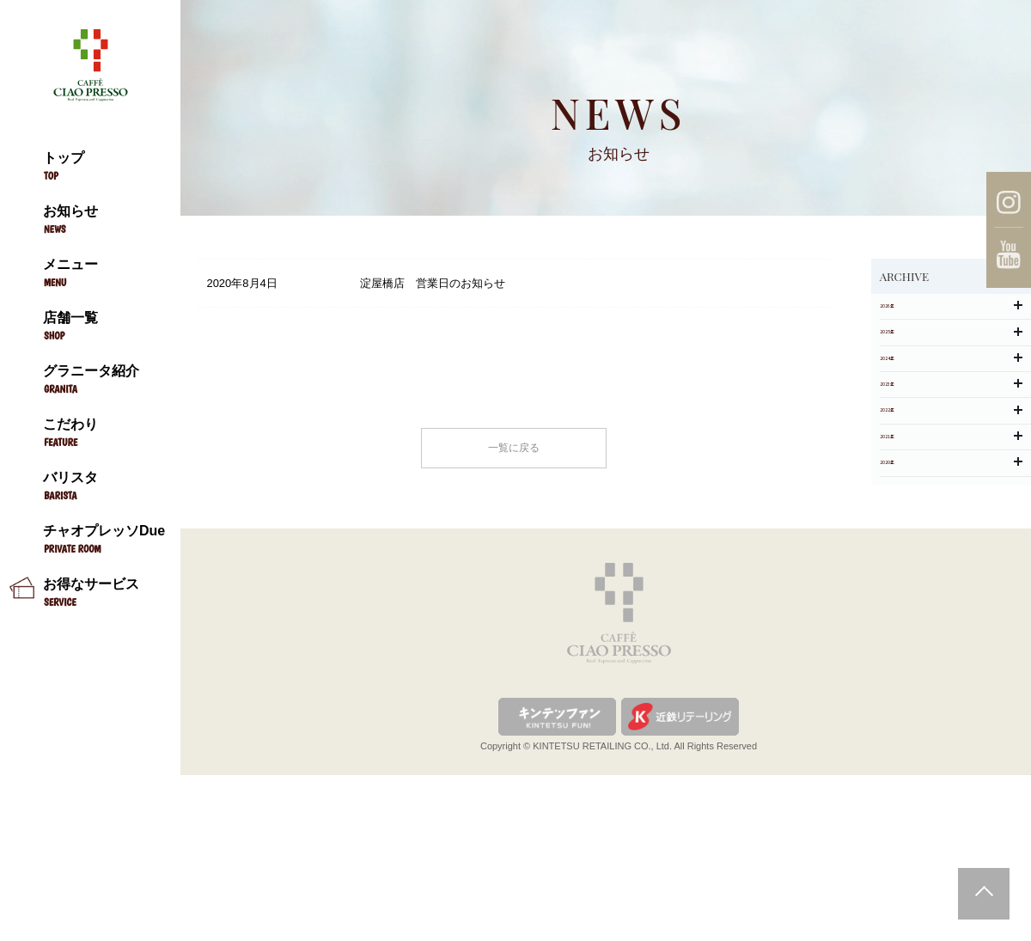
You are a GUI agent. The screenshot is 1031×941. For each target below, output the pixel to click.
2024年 (951, 420)
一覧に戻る (514, 455)
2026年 (951, 322)
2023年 (951, 469)
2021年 (951, 567)
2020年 (951, 616)
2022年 (951, 518)
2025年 (951, 371)
